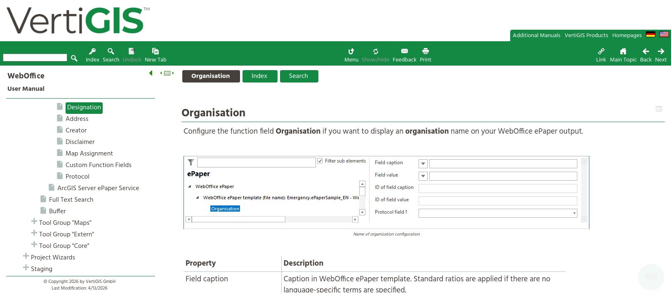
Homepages (627, 35)
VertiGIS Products (586, 35)
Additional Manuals (536, 35)
